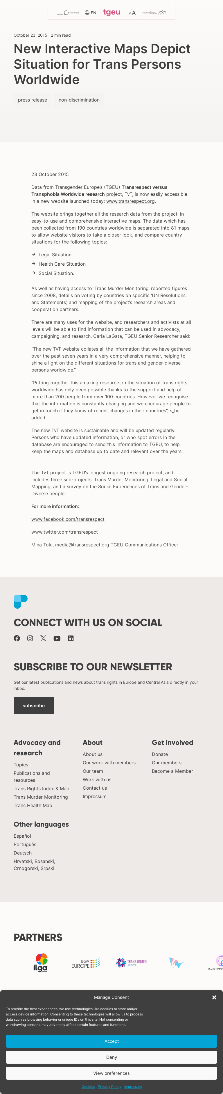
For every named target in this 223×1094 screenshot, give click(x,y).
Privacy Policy (109, 1086)
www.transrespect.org (130, 201)
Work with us (97, 779)
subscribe (34, 705)
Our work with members (109, 763)
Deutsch (23, 853)
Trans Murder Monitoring (41, 797)
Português (25, 844)
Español (22, 836)
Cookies (88, 1086)
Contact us (95, 788)
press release (32, 100)
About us (92, 754)
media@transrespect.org (82, 545)
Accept (112, 1041)
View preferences (111, 1073)
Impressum (133, 1086)
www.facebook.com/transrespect (68, 519)
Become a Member (172, 771)
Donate (160, 754)
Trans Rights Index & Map (41, 788)
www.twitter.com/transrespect (64, 532)
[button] (214, 997)
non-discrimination (79, 100)
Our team (93, 771)
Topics (21, 765)
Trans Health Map (33, 805)
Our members (166, 763)
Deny (111, 1057)
